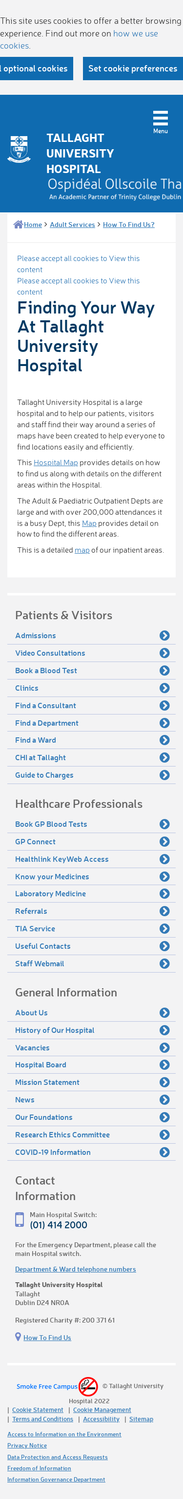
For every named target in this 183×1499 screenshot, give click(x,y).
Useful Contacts (92, 946)
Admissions (92, 635)
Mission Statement (92, 1082)
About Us (92, 1012)
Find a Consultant (92, 705)
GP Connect (92, 841)
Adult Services (72, 224)
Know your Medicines (92, 876)
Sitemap (141, 1418)
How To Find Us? (129, 224)
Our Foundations (92, 1117)
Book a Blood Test (92, 670)
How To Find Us (47, 1337)
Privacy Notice (27, 1445)
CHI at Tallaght (92, 757)
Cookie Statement (37, 1409)
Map (89, 523)
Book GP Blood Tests (92, 824)
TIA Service (92, 928)
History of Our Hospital (92, 1030)
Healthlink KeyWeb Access (92, 859)
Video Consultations (92, 653)
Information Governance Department (56, 1479)
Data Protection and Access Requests (57, 1457)
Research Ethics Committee (92, 1134)
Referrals (92, 911)
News (92, 1099)
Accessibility (101, 1418)
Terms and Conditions (42, 1418)
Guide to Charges (92, 775)
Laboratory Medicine (92, 893)
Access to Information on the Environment (64, 1434)
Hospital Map (56, 462)
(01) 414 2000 (58, 1224)
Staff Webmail (92, 963)
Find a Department (92, 723)
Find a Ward (92, 740)
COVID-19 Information (92, 1152)
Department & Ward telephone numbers (75, 1268)
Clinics (92, 688)
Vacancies (92, 1047)
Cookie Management (102, 1409)
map (82, 550)
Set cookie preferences (133, 68)
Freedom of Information (39, 1468)
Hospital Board (92, 1064)
